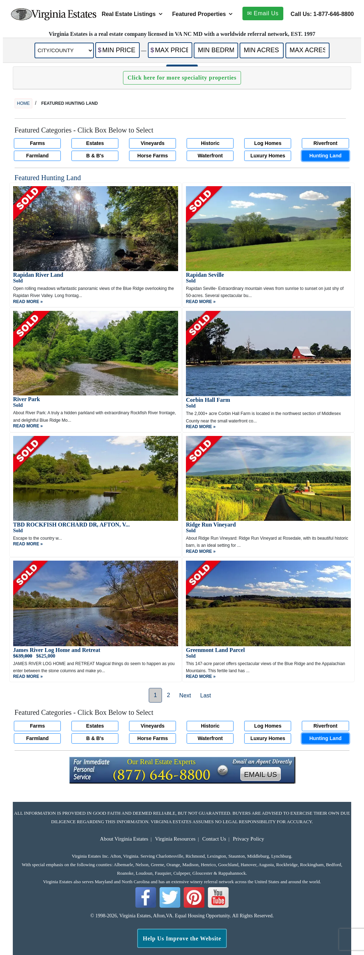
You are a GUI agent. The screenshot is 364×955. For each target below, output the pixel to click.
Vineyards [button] (153, 143)
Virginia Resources (175, 839)
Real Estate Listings (129, 14)
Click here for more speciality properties (182, 78)
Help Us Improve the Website (182, 938)
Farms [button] (37, 143)
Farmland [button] (37, 155)
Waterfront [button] (210, 155)
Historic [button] (210, 143)
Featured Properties (199, 14)
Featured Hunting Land (48, 178)
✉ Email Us (263, 13)
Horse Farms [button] (152, 155)
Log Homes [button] (268, 143)
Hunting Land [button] (325, 155)
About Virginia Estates (124, 839)
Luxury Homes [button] (268, 155)
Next (185, 695)
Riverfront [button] (325, 143)
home (23, 103)
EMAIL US (260, 774)
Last (205, 695)
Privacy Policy (248, 839)
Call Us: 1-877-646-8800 (322, 14)
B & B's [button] (95, 155)
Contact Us (214, 839)
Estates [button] (95, 143)
